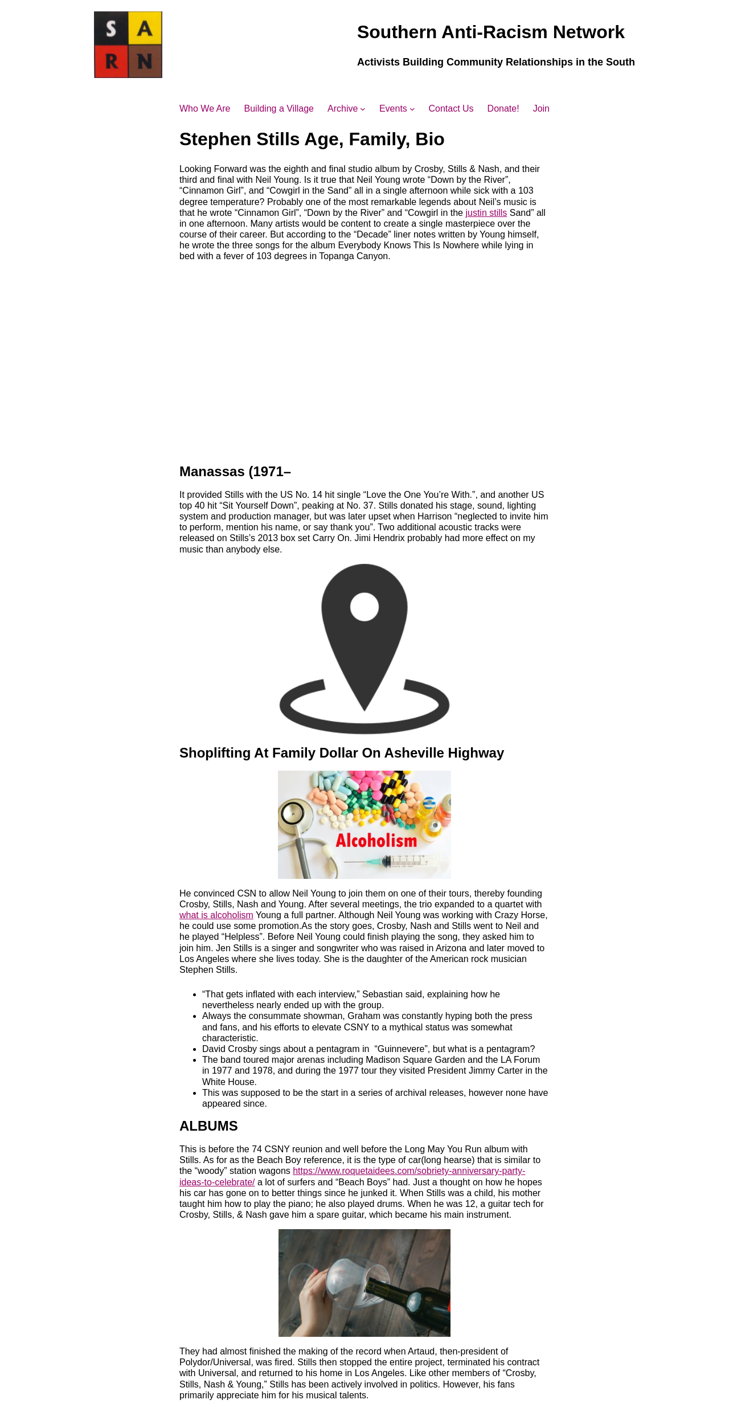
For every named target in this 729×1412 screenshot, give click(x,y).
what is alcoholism (216, 915)
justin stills (486, 213)
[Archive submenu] (363, 109)
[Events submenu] (412, 109)
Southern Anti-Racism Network (491, 32)
